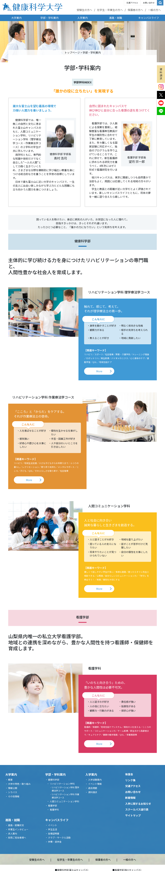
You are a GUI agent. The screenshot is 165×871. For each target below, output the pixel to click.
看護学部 (52, 805)
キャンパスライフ (148, 18)
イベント (52, 825)
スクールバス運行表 (136, 809)
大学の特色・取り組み (19, 783)
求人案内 (12, 833)
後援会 (129, 774)
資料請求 (161, 73)
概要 (10, 779)
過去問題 (92, 788)
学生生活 (52, 829)
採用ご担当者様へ (17, 837)
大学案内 (16, 18)
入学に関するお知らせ (138, 804)
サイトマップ (133, 815)
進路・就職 (115, 18)
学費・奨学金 (55, 841)
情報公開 (12, 788)
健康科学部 (53, 779)
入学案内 (82, 18)
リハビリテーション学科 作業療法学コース (65, 796)
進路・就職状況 (16, 825)
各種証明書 (53, 833)
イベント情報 (95, 783)
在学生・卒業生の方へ (110, 10)
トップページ (72, 52)
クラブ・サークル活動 (59, 837)
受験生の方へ (84, 10)
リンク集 (130, 780)
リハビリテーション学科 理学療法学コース (65, 789)
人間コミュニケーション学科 (64, 801)
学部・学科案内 (49, 18)
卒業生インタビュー (18, 829)
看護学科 (54, 809)
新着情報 (130, 798)
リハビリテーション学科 (62, 783)
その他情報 (13, 796)
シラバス (12, 792)
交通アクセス (132, 2)
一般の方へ (154, 10)
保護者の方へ (135, 10)
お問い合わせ (149, 2)
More (99, 371)
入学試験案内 (95, 779)
